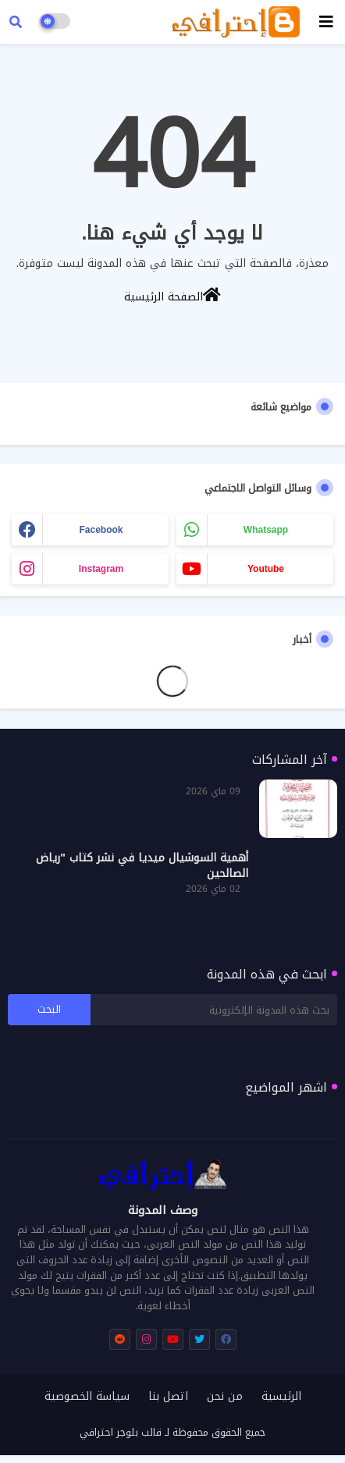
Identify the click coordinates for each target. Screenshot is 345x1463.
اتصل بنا (168, 1396)
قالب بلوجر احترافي (121, 1432)
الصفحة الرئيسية (172, 295)
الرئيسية (281, 1396)
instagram (101, 568)
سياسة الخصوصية (87, 1396)
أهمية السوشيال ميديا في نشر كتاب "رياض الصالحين (142, 866)
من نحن (225, 1396)
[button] (15, 21)
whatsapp (266, 529)
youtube (265, 568)
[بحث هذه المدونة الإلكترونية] (214, 1009)
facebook (101, 529)
